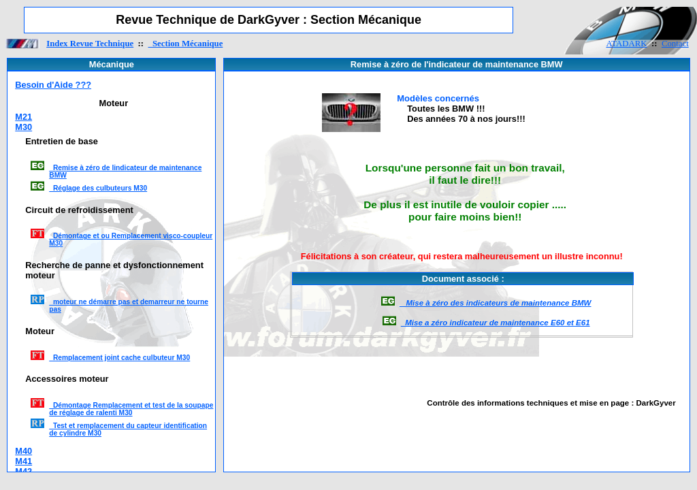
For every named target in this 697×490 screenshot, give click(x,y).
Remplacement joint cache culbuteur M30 (119, 357)
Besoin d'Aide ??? (53, 85)
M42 (23, 471)
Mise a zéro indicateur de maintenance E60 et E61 (495, 322)
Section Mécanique (185, 43)
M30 (23, 127)
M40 (23, 451)
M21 (23, 117)
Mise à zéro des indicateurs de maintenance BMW (495, 303)
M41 (23, 461)
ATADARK (626, 43)
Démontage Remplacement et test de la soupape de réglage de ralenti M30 (131, 409)
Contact (675, 43)
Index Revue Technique (89, 43)
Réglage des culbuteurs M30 (98, 188)
